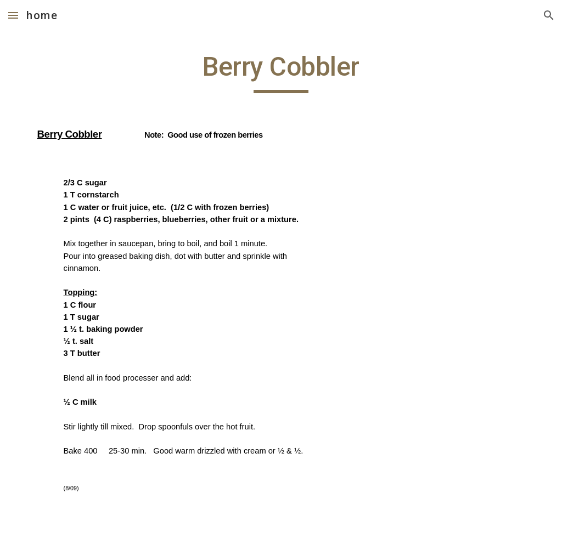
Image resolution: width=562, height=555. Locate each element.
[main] (281, 283)
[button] (13, 15)
